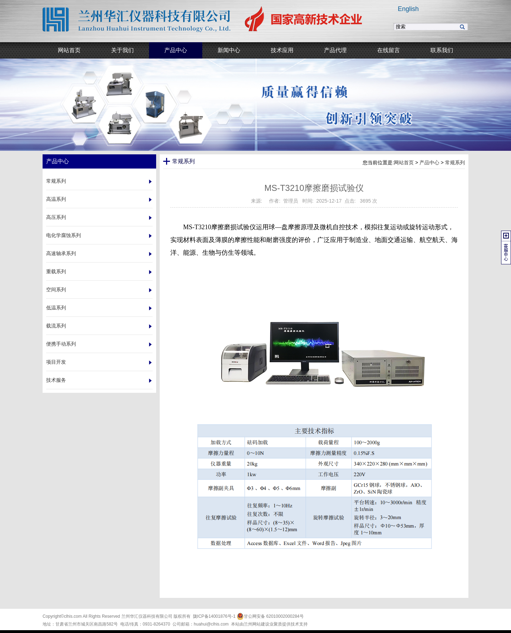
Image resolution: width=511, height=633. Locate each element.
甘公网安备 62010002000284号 (270, 616)
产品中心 (429, 162)
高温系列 (56, 199)
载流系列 (56, 326)
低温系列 (56, 307)
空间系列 (56, 289)
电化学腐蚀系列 (63, 235)
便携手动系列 (61, 344)
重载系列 (56, 271)
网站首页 (404, 162)
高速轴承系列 (61, 253)
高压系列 (56, 217)
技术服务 (56, 380)
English (408, 8)
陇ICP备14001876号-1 (214, 616)
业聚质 (275, 624)
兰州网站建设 (256, 624)
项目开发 (56, 362)
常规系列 (56, 181)
